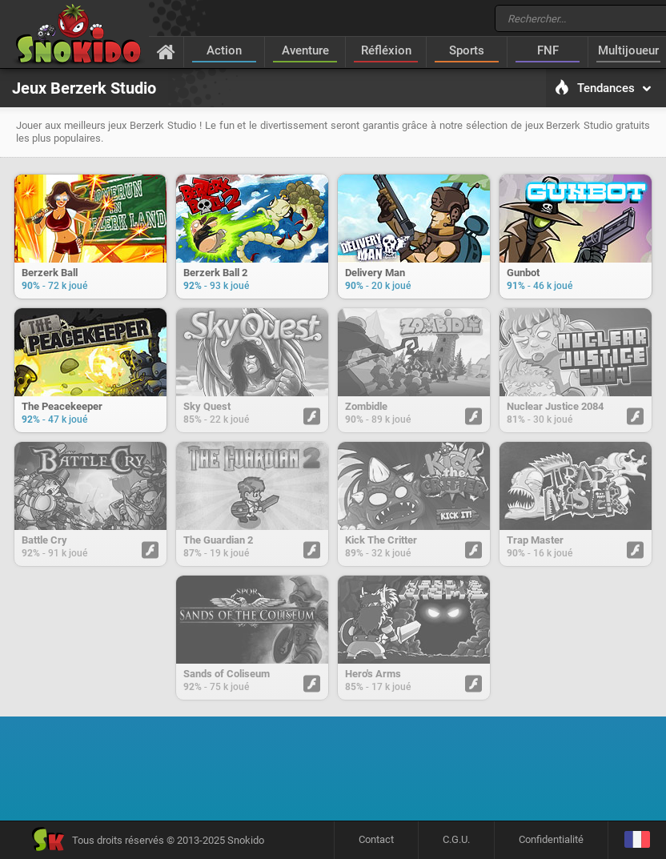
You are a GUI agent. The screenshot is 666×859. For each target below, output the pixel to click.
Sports (466, 50)
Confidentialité (551, 839)
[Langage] (637, 840)
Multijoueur (628, 50)
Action (224, 50)
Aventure (305, 50)
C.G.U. (456, 839)
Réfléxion (386, 50)
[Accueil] (166, 51)
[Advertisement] (333, 774)
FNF (548, 50)
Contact (376, 839)
